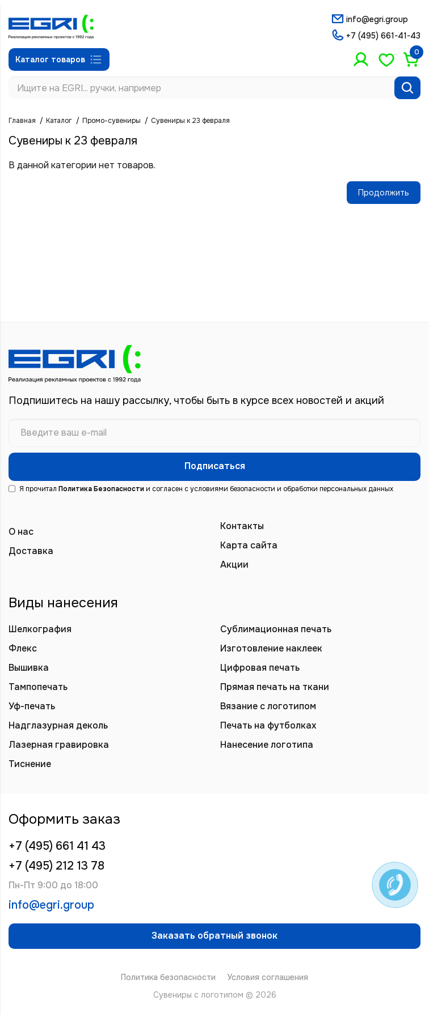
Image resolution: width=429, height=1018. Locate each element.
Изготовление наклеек (271, 648)
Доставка (31, 551)
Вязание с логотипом (268, 706)
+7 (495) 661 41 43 (57, 846)
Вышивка (29, 668)
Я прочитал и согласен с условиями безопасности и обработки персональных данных (201, 488)
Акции (234, 564)
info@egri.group (377, 19)
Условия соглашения (267, 977)
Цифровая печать (260, 668)
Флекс (23, 648)
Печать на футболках (268, 725)
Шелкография (40, 629)
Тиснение (30, 764)
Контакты (242, 526)
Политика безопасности (168, 977)
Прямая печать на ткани (274, 687)
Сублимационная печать (275, 629)
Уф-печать (32, 706)
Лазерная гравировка (59, 745)
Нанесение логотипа (266, 745)
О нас (21, 532)
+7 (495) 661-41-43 (383, 36)
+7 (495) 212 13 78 (56, 866)
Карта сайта (248, 545)
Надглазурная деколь (58, 725)
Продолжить (383, 193)
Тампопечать (38, 687)
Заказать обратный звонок (214, 936)
